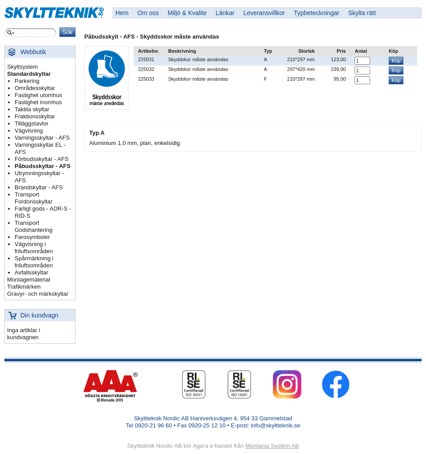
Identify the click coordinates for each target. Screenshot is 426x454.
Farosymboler (32, 237)
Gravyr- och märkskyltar (37, 293)
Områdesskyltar (35, 88)
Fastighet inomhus (38, 102)
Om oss (148, 12)
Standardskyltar (29, 73)
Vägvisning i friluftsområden (34, 247)
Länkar (225, 12)
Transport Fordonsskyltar (33, 198)
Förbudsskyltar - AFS (41, 159)
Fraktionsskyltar (35, 116)
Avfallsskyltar (31, 272)
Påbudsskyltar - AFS (43, 166)
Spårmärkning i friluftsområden (34, 262)
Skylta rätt (362, 12)
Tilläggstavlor (31, 123)
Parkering (27, 81)
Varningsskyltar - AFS (42, 137)
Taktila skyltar (32, 109)
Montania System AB (272, 445)
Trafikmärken (23, 286)
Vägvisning (29, 130)
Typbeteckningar (316, 12)
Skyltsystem (22, 66)
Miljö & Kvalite (187, 12)
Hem (122, 12)
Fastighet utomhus (38, 95)
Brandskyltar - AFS (39, 187)
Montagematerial (28, 279)
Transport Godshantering (33, 226)
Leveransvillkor (264, 12)
